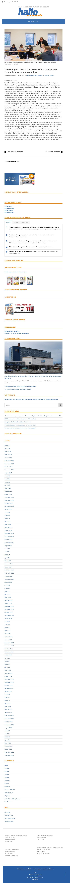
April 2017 (7, 558)
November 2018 (9, 500)
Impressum (35, 879)
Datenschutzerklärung (35, 875)
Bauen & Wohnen (10, 789)
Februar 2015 (8, 637)
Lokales (46, 76)
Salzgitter (7, 780)
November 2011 (9, 755)
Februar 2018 (8, 527)
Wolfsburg (7, 786)
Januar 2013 (8, 712)
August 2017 (8, 545)
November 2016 (9, 573)
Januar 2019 (8, 494)
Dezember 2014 (9, 643)
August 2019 (8, 473)
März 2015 (8, 634)
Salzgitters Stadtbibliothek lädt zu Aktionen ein (18, 389)
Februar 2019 (8, 491)
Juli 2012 (7, 731)
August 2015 (8, 618)
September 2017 (9, 542)
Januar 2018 (8, 530)
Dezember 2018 (9, 497)
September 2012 (9, 725)
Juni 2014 (7, 661)
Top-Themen (8, 802)
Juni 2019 (7, 479)
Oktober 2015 (8, 612)
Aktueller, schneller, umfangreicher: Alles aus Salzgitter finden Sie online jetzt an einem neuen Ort (33, 416)
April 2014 (7, 667)
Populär (8, 222)
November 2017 (9, 536)
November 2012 (9, 719)
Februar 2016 (8, 600)
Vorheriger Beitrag (15, 152)
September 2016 (9, 579)
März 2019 (8, 488)
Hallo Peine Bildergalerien (12, 799)
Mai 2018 (7, 518)
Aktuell (16, 222)
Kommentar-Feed (10, 818)
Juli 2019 (7, 476)
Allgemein (7, 796)
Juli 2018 (7, 512)
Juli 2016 (7, 585)
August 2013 (8, 691)
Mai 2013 (7, 700)
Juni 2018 (7, 515)
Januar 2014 (8, 676)
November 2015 (9, 609)
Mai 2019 (7, 482)
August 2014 (8, 655)
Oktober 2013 (8, 685)
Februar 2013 (8, 709)
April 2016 (7, 594)
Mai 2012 (7, 737)
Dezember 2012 (9, 715)
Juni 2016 (7, 588)
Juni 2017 (7, 552)
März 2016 (8, 597)
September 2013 (9, 688)
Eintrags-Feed (9, 815)
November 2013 (9, 682)
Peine (6, 765)
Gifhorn (52, 76)
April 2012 (7, 740)
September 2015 (9, 615)
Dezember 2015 (9, 606)
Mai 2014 (7, 664)
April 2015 (7, 630)
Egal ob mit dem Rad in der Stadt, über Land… (31, 247)
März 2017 (8, 561)
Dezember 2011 (9, 752)
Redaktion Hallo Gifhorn (34, 76)
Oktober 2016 (8, 576)
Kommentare (24, 222)
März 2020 (8, 451)
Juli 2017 (7, 549)
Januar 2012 (8, 749)
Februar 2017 (8, 564)
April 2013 (7, 703)
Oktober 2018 (8, 503)
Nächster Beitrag (52, 152)
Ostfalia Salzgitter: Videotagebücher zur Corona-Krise (20, 425)
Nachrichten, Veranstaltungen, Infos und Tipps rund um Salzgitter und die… (34, 229)
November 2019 (9, 464)
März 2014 (8, 670)
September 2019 (9, 470)
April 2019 (7, 485)
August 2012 (8, 728)
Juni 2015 (7, 624)
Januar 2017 (8, 567)
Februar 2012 (8, 746)
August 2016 (8, 582)
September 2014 (9, 652)
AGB (35, 872)
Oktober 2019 (8, 467)
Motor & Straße (9, 793)
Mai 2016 (7, 591)
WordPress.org (9, 821)
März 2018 (8, 524)
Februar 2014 (8, 673)
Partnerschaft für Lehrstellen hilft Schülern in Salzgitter (20, 428)
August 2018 (8, 509)
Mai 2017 (7, 555)
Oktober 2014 (8, 649)
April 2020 (7, 448)
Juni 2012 (7, 734)
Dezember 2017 (9, 533)
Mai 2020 (7, 445)
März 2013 (8, 706)
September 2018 (9, 506)
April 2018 (7, 521)
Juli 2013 (7, 694)
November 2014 (9, 646)
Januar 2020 (8, 458)
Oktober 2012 (8, 721)
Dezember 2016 (9, 570)
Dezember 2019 (9, 461)
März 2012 (8, 743)
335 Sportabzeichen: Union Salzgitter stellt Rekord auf (20, 386)
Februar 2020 (8, 454)
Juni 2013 (7, 697)
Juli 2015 (7, 621)
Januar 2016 (8, 603)
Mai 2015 (7, 627)
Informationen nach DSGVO (35, 877)
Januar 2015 (8, 640)
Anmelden (7, 812)
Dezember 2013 (9, 679)
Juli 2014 (7, 658)
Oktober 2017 (8, 539)
